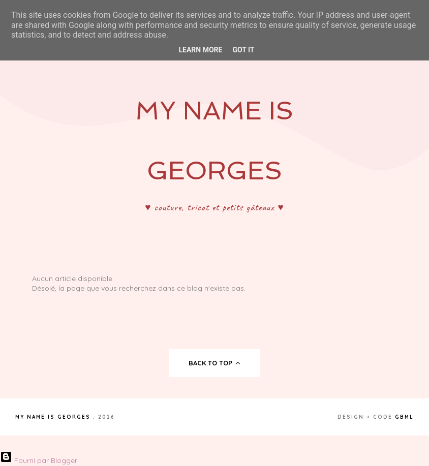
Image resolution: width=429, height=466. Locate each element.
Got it (243, 50)
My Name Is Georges (52, 417)
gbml (404, 417)
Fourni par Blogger (38, 460)
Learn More (200, 50)
